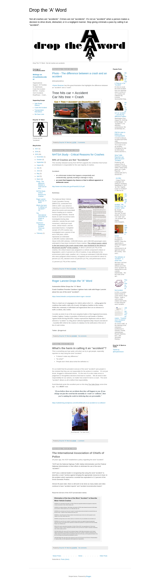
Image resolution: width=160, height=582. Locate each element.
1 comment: (81, 440)
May (38, 173)
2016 (37, 151)
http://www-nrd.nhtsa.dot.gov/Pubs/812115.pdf (68, 186)
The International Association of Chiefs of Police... (41, 216)
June (38, 171)
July (38, 168)
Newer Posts (57, 556)
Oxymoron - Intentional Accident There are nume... (40, 226)
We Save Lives (39, 114)
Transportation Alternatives (39, 111)
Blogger (88, 576)
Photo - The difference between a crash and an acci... (41, 185)
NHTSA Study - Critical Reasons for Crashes (78, 154)
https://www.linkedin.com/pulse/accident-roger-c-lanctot (71, 296)
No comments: (82, 268)
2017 (37, 149)
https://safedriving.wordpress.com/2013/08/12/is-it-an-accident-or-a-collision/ (78, 403)
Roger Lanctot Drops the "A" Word (72, 280)
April (38, 176)
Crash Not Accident (41, 107)
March (39, 179)
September (40, 162)
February (40, 233)
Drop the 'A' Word (47, 10)
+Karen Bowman (58, 85)
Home (80, 556)
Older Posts (103, 556)
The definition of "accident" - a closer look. (120, 258)
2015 (37, 154)
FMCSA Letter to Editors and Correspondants (120, 134)
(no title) (118, 178)
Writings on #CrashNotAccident (40, 77)
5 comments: (82, 142)
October (39, 159)
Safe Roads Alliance (38, 104)
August (39, 165)
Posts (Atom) (65, 559)
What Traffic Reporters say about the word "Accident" (119, 157)
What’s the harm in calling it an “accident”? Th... (41, 208)
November (40, 157)
